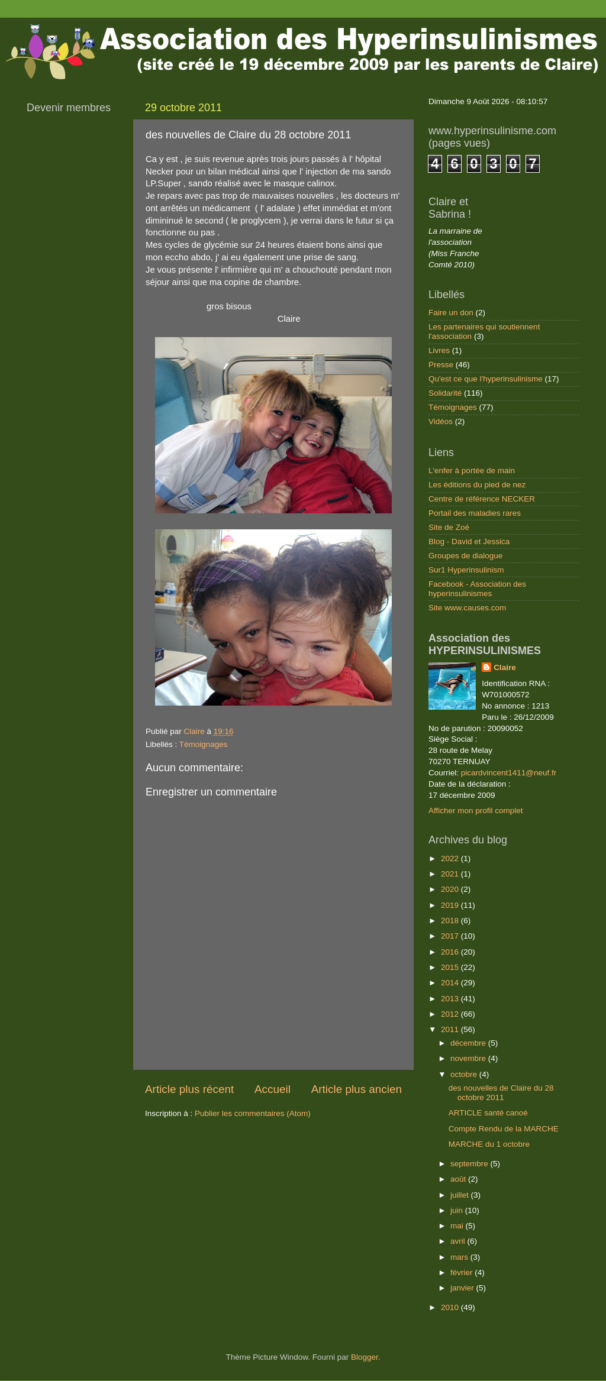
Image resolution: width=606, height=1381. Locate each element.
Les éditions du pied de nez (477, 484)
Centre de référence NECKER (481, 498)
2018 (451, 920)
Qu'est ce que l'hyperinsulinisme (485, 378)
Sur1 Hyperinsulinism (466, 569)
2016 (451, 951)
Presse (440, 364)
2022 (451, 858)
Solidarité (445, 393)
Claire (505, 667)
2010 (451, 1307)
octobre (464, 1074)
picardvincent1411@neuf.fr (509, 772)
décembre (469, 1043)
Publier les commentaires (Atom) (253, 1113)
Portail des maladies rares (474, 513)
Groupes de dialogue (465, 555)
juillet (460, 1195)
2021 (451, 873)
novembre (469, 1058)
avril (459, 1241)
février (462, 1272)
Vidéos (440, 421)
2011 (451, 1029)
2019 (451, 905)
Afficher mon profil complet (475, 810)
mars (460, 1257)
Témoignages (203, 744)
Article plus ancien (356, 1089)
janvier (463, 1287)
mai (458, 1225)
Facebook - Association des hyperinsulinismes (477, 589)
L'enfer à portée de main (471, 470)
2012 (451, 1014)
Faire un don (450, 312)
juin (457, 1210)
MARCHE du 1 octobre (489, 1144)
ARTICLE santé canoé (488, 1112)
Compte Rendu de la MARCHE (504, 1128)
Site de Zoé (448, 527)
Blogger (364, 1357)
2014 (451, 982)
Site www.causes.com (467, 607)
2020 (451, 889)
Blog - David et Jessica (469, 541)
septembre (470, 1163)
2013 (451, 998)
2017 (451, 936)
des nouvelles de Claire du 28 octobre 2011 (501, 1093)
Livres (439, 350)
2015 (451, 967)
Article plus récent (189, 1089)
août (459, 1179)
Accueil (272, 1089)
